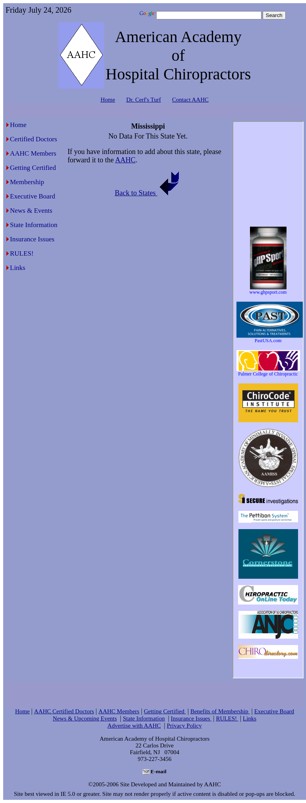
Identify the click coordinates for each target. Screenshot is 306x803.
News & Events (31, 210)
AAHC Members (33, 153)
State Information (33, 225)
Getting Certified (33, 167)
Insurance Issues (32, 239)
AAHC (125, 160)
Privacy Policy (184, 725)
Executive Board (32, 196)
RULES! (22, 253)
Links (17, 268)
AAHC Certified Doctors (64, 711)
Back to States (148, 193)
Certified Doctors (33, 139)
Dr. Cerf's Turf (143, 99)
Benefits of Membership (220, 711)
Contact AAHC (190, 99)
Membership (27, 182)
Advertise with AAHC (134, 725)
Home (108, 99)
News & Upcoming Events (85, 718)
